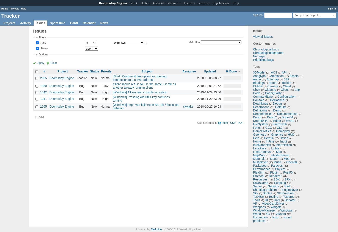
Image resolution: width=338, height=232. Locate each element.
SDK (277, 179)
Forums (189, 3)
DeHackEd (277, 100)
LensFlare (259, 148)
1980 (43, 86)
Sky (255, 193)
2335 (43, 78)
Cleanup (270, 89)
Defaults (280, 107)
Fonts (257, 127)
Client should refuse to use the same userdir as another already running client (144, 85)
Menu (274, 158)
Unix (277, 200)
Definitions (260, 110)
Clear (53, 62)
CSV (233, 122)
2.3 (134, 3)
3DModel (259, 72)
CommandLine (263, 96)
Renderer (275, 176)
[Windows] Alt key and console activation (140, 92)
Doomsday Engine (61, 78)
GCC (268, 127)
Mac (279, 152)
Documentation (287, 114)
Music (278, 162)
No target (259, 56)
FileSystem (260, 124)
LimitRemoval (262, 152)
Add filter (194, 42)
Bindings (259, 83)
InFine (270, 141)
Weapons (259, 207)
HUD (291, 134)
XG (268, 214)
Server (257, 186)
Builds (145, 3)
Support (204, 3)
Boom (273, 83)
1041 (43, 98)
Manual (172, 3)
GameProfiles (262, 131)
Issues (40, 23)
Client (285, 89)
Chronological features (268, 53)
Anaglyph (259, 76)
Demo (277, 110)
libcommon (260, 217)
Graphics (277, 134)
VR (255, 203)
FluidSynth (280, 124)
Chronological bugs (266, 49)
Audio (257, 79)
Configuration (286, 96)
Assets (294, 76)
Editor (277, 120)
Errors (290, 120)
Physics (280, 169)
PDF (240, 122)
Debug (277, 103)
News (104, 23)
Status (43, 48)
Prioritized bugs (263, 59)
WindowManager (264, 210)
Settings (273, 186)
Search (258, 15)
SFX (287, 179)
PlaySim (258, 172)
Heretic (269, 138)
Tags (42, 42)
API (284, 72)
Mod (286, 158)
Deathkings (260, 103)
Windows (286, 210)
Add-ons (158, 3)
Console (258, 100)
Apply (41, 62)
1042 (43, 92)
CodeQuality (273, 93)
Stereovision (285, 193)
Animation (277, 76)
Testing (273, 196)
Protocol (258, 176)
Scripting (280, 183)
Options (43, 54)
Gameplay (283, 131)
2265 (43, 106)
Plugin (274, 172)
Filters (42, 37)
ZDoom (281, 214)
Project (63, 71)
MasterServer (280, 155)
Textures (288, 196)
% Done (231, 71)
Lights (275, 148)
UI (266, 200)
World (257, 214)
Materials (259, 158)
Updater (290, 200)
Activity (25, 23)
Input (283, 141)
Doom (257, 117)
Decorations (261, 107)
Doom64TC (261, 120)
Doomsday (113, 3)
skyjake (188, 106)
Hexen (284, 138)
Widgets (276, 207)
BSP (286, 79)
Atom (225, 122)
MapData (259, 155)
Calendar (89, 23)
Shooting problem (265, 189)
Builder (286, 83)
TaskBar (258, 196)
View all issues (263, 36)
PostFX (288, 172)
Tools (256, 200)
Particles (277, 165)
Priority (106, 71)
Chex (256, 89)
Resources (260, 179)
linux (275, 217)
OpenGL (292, 162)
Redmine (156, 229)
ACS (274, 72)
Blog (236, 3)
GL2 (279, 127)
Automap (273, 79)
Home (4, 8)
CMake (258, 86)
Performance (261, 169)
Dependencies (262, 114)
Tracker (82, 71)
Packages (259, 165)
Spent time (57, 23)
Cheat (287, 86)
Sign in (332, 8)
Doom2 (272, 117)
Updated (210, 71)
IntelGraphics (262, 145)
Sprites (267, 193)
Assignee (189, 71)
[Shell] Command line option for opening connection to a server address (140, 78)
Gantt (74, 23)
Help (23, 8)
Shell (287, 186)
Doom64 (287, 117)
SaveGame (260, 183)
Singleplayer (290, 189)
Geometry (259, 134)
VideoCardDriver (273, 203)
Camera (272, 86)
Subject (147, 71)
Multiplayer (260, 162)
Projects (14, 8)
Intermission (283, 145)
